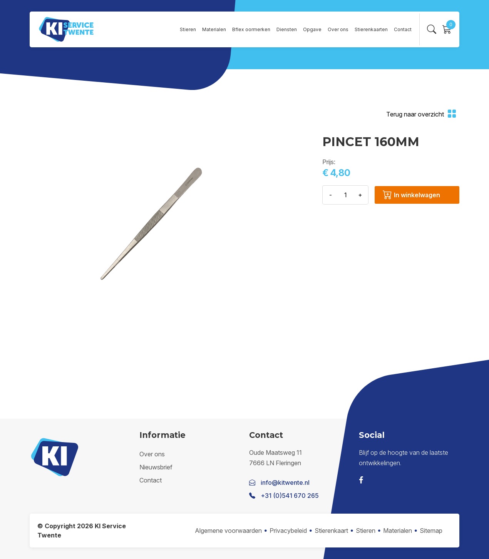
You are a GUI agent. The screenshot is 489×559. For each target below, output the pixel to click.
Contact (403, 29)
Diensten (286, 29)
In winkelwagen (411, 195)
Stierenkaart (331, 530)
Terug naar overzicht (421, 114)
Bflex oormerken (251, 29)
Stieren (188, 29)
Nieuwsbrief (155, 467)
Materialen (214, 29)
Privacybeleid (288, 530)
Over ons (338, 29)
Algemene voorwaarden (228, 530)
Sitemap (431, 530)
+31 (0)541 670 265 (290, 495)
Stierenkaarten (371, 29)
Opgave (312, 29)
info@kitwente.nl (285, 482)
